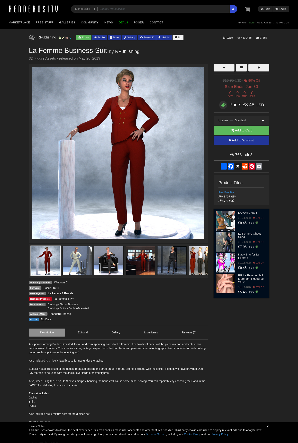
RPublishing (127, 51)
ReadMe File (226, 192)
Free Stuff (44, 22)
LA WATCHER (247, 212)
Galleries (67, 22)
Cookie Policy (192, 434)
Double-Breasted (78, 308)
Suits (63, 308)
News (108, 22)
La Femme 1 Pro (64, 298)
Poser (139, 22)
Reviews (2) (189, 332)
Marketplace (19, 22)
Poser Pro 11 (51, 287)
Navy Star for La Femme (248, 256)
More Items (151, 332)
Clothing (53, 304)
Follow (83, 37)
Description (47, 332)
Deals (123, 22)
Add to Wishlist (241, 140)
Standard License (60, 313)
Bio (178, 37)
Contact (156, 22)
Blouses (73, 304)
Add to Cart (241, 130)
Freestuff (147, 37)
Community (90, 22)
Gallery (129, 37)
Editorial (83, 332)
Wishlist (163, 37)
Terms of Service (156, 434)
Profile (99, 37)
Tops (63, 304)
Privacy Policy (219, 434)
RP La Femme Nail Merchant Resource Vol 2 (251, 278)
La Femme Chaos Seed (249, 235)
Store (114, 37)
